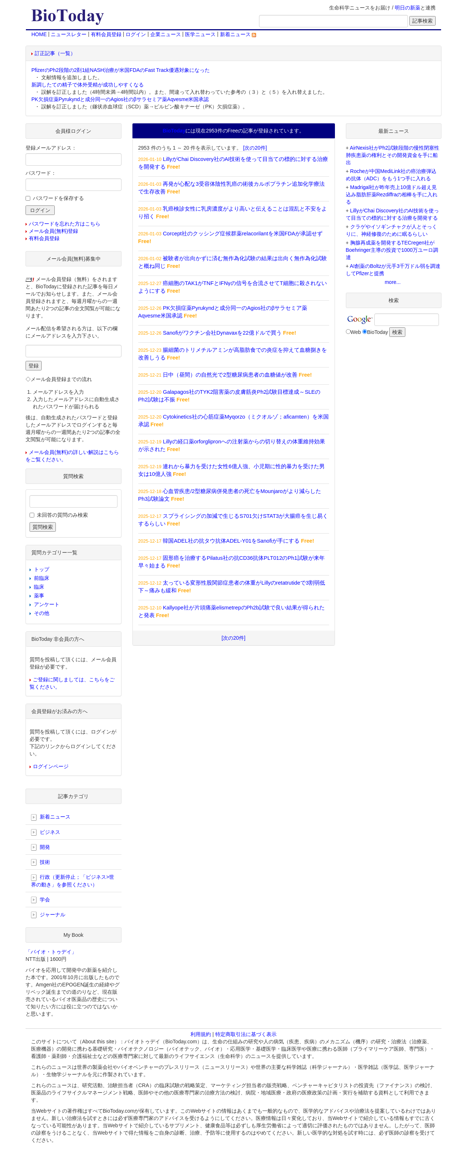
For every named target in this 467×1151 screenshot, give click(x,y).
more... (393, 282)
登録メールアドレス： (51, 148)
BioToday (377, 332)
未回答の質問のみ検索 (62, 515)
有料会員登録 (106, 34)
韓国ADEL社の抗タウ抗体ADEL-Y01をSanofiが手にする (231, 541)
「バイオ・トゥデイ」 (51, 952)
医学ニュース (200, 34)
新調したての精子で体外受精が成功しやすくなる (87, 85)
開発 (40, 847)
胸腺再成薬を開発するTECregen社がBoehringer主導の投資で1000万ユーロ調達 (392, 250)
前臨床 (41, 578)
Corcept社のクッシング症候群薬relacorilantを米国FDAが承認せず (243, 233)
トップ (41, 569)
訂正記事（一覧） (55, 53)
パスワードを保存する (58, 198)
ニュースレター (68, 34)
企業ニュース (165, 34)
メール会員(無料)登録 (53, 231)
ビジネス (45, 832)
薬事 (39, 595)
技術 (40, 862)
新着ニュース (238, 34)
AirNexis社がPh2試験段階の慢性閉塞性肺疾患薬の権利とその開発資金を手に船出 (392, 155)
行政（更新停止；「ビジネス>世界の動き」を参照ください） (72, 880)
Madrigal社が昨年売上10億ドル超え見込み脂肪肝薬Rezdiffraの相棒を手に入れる (392, 194)
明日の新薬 (407, 8)
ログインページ (51, 766)
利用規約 (200, 1034)
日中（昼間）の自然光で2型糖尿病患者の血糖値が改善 (230, 375)
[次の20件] (255, 148)
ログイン (136, 34)
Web (356, 332)
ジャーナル (48, 915)
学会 (40, 900)
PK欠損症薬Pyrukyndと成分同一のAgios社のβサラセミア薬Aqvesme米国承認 (120, 99)
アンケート (46, 604)
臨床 (39, 587)
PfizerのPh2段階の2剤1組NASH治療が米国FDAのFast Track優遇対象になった (120, 70)
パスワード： (41, 173)
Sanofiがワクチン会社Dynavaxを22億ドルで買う (222, 333)
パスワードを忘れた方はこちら (64, 224)
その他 (41, 613)
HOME (39, 34)
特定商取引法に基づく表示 (246, 1034)
